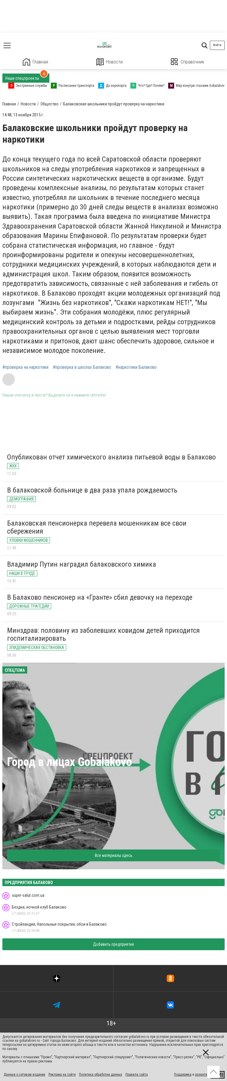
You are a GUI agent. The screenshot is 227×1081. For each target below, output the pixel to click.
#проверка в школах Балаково (82, 367)
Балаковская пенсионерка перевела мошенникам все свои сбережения (97, 527)
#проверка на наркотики (25, 367)
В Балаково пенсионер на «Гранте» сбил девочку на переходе (99, 597)
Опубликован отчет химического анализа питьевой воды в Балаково (111, 457)
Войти (217, 45)
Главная (35, 62)
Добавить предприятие (113, 944)
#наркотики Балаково (136, 367)
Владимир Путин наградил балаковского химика (81, 564)
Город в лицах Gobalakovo (69, 762)
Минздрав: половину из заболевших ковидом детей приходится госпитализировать (103, 634)
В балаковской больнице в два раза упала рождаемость (92, 490)
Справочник (187, 62)
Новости (109, 62)
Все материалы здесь (113, 855)
